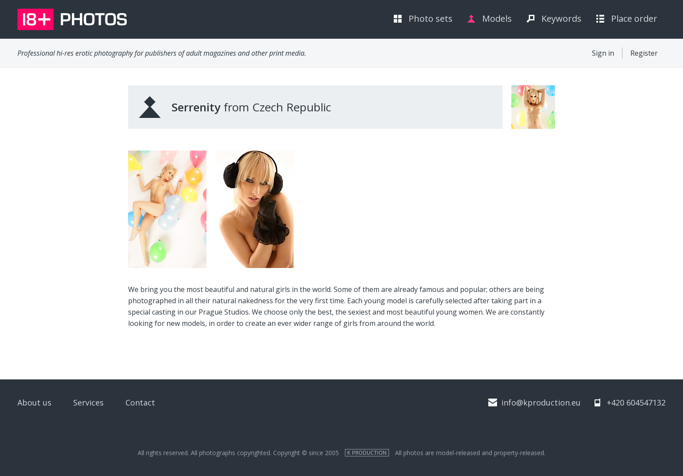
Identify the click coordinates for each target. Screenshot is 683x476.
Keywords (561, 18)
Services (88, 402)
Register (644, 53)
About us (34, 402)
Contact (140, 402)
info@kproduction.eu (541, 402)
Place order (634, 18)
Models (497, 18)
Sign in (603, 53)
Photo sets (431, 18)
